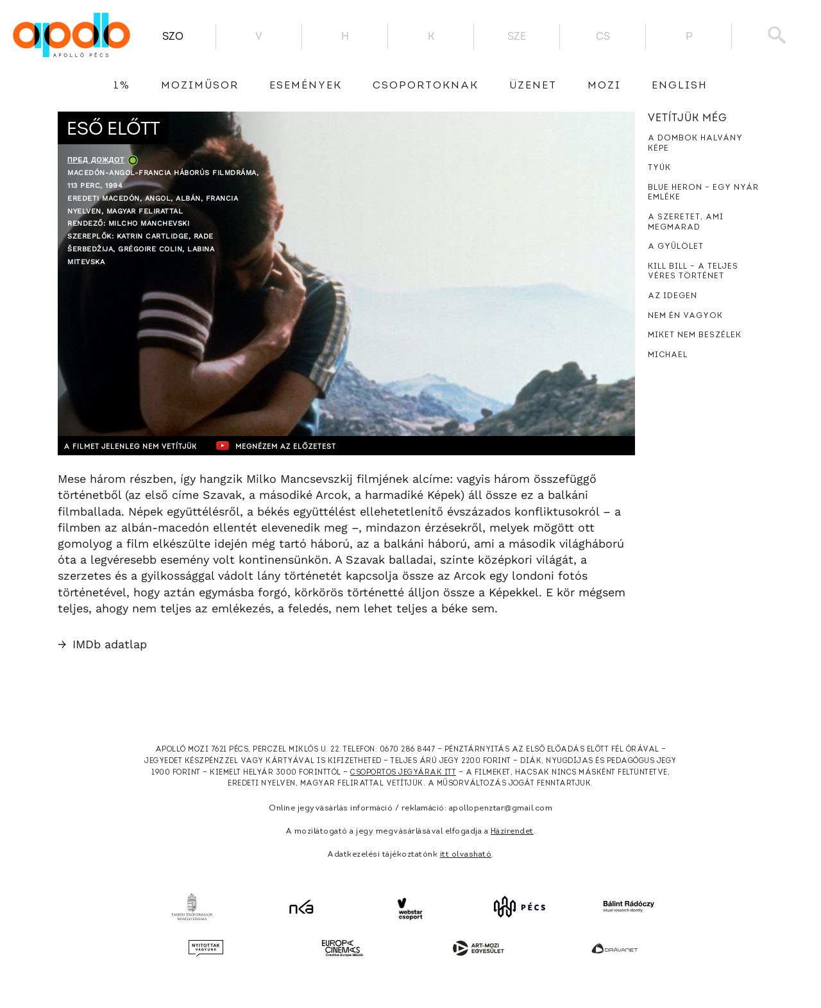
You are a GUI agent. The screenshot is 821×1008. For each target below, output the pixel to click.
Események (305, 86)
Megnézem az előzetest (307, 445)
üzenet (533, 86)
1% (122, 86)
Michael (668, 355)
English (679, 86)
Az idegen (672, 296)
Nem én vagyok (685, 316)
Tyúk (659, 168)
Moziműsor (200, 86)
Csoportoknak (425, 86)
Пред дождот (95, 160)
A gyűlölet (676, 247)
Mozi (604, 86)
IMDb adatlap (102, 644)
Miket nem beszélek (694, 335)
